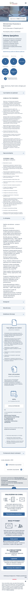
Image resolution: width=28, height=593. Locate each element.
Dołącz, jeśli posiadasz (14, 375)
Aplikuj (14, 400)
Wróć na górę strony (14, 488)
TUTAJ (2, 87)
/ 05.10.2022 (17, 18)
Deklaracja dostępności (10, 575)
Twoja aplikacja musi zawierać (14, 328)
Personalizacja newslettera (14, 514)
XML (26, 577)
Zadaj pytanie (14, 539)
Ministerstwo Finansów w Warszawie (12, 25)
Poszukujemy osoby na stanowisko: (12, 31)
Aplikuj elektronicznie (14, 406)
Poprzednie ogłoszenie (14, 464)
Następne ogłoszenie (13, 469)
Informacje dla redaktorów (14, 567)
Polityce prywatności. (10, 589)
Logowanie (14, 558)
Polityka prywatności (21, 575)
